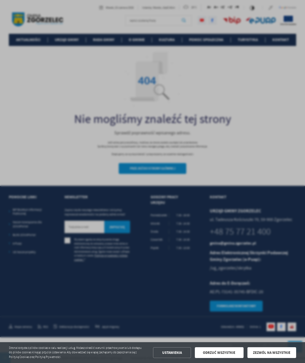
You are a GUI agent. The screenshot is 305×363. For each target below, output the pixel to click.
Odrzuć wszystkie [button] (219, 352)
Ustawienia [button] (172, 352)
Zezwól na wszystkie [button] (271, 352)
